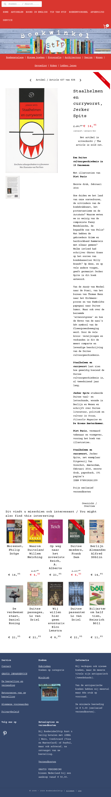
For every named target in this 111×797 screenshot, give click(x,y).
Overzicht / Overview (89, 505)
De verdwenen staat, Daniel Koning (14, 616)
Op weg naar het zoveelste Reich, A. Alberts (55, 557)
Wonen (99, 57)
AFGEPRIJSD (97, 12)
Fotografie (54, 57)
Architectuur (73, 57)
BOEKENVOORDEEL (78, 12)
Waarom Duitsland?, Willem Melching (34, 552)
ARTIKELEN (17, 12)
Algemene (8, 704)
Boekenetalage (15, 57)
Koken (53, 65)
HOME (5, 12)
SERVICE (7, 20)
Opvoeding (41, 65)
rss (79, 791)
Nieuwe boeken (36, 57)
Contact (6, 666)
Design (88, 57)
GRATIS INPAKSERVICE (14, 674)
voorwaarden (21, 704)
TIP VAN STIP (58, 12)
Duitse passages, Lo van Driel (34, 614)
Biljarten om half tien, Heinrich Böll (96, 616)
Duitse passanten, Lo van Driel (76, 614)
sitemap (70, 791)
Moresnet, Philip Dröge (14, 550)
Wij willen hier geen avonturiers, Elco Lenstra (55, 620)
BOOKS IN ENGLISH (36, 12)
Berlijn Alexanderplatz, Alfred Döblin (96, 552)
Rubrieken (44, 666)
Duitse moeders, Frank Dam (76, 552)
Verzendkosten (47, 762)
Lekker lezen (68, 65)
